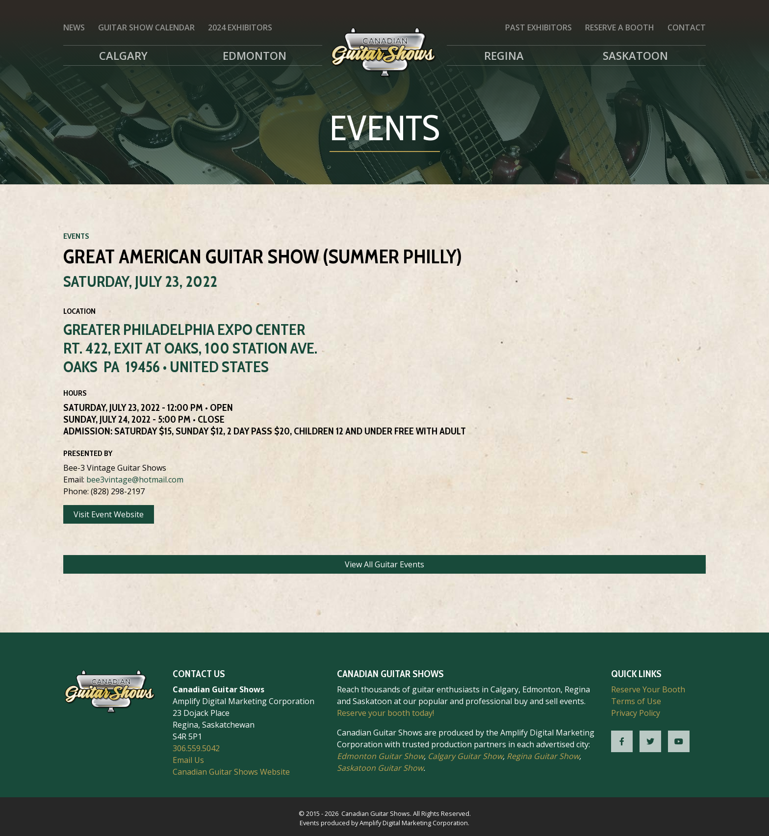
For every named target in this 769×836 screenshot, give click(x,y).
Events (76, 236)
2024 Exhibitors (240, 27)
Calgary (123, 55)
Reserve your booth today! (385, 713)
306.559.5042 (196, 748)
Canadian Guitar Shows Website (231, 771)
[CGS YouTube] (679, 741)
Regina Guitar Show (543, 756)
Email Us (188, 760)
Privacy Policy (635, 713)
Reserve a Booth (619, 27)
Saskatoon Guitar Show (380, 767)
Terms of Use (636, 701)
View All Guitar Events (384, 564)
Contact (686, 27)
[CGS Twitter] (650, 741)
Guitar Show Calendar (146, 27)
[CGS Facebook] (622, 741)
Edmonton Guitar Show (380, 756)
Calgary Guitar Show (465, 756)
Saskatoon (635, 55)
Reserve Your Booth (648, 689)
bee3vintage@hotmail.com (134, 479)
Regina (504, 55)
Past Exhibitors (538, 27)
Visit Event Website (109, 514)
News (74, 27)
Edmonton (254, 55)
